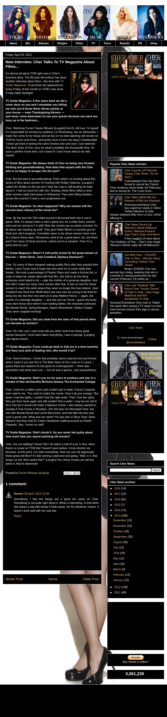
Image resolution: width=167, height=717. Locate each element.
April (116, 563)
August (118, 542)
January (118, 580)
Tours (107, 43)
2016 (117, 499)
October (118, 531)
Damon (18, 493)
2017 (117, 493)
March (117, 569)
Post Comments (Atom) (60, 592)
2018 (117, 488)
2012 (117, 587)
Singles (62, 43)
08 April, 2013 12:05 (36, 493)
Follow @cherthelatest (141, 341)
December (120, 520)
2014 (117, 510)
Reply (17, 515)
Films (79, 43)
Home (53, 579)
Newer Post (14, 579)
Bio (28, 43)
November (120, 525)
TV (93, 43)
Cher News (135, 327)
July (116, 547)
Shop (153, 43)
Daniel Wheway (29, 472)
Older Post (91, 579)
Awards (125, 43)
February (119, 574)
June (116, 552)
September (120, 536)
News (13, 43)
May (116, 558)
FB (140, 43)
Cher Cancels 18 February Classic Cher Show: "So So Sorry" (141, 173)
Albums (44, 43)
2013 (117, 515)
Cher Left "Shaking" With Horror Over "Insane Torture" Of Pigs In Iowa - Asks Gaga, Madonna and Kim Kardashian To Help (142, 292)
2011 (117, 592)
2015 (117, 504)
